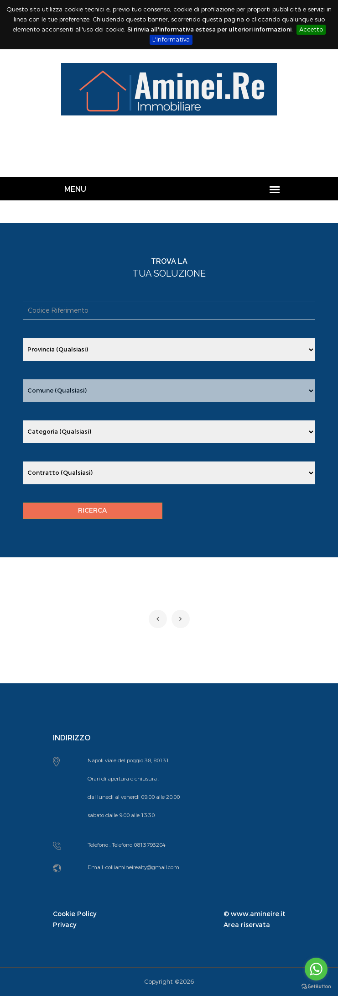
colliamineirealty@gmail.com (142, 867)
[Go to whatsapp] (316, 969)
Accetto (311, 29)
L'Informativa (171, 39)
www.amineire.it (258, 914)
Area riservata (247, 925)
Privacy (64, 925)
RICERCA (92, 510)
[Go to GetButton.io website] (316, 987)
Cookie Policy (74, 914)
